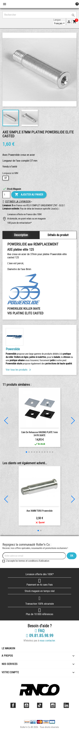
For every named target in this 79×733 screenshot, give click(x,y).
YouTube (26, 705)
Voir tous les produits (19, 369)
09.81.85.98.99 (39, 635)
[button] (58, 209)
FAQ (40, 630)
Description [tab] (21, 235)
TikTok (39, 705)
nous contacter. (47, 640)
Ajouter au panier (29, 195)
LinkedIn (66, 705)
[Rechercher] (39, 14)
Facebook (13, 705)
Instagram (52, 705)
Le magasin (8, 648)
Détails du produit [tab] (58, 235)
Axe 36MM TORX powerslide (39, 511)
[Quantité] (6, 194)
